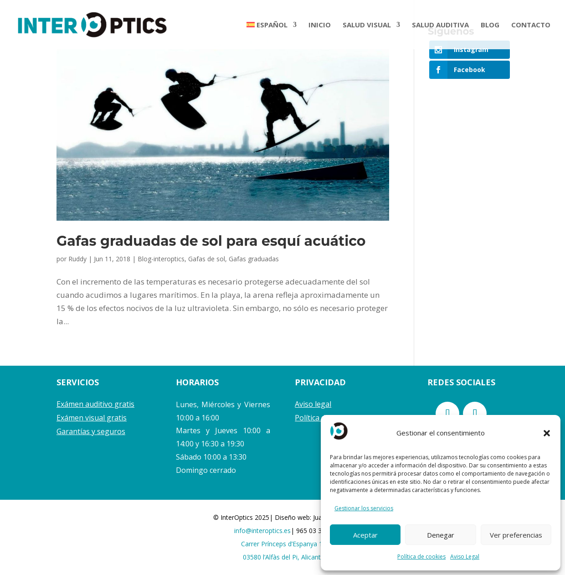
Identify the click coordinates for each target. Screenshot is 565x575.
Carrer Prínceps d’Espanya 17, (284, 543)
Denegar (440, 534)
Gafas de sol (206, 258)
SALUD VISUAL (367, 25)
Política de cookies (421, 556)
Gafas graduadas (254, 258)
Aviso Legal (464, 556)
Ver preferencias (516, 534)
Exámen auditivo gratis (95, 404)
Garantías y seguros (90, 431)
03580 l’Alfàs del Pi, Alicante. (284, 557)
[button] (546, 433)
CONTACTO (530, 25)
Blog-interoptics (161, 258)
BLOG (490, 25)
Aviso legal (313, 404)
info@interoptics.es (262, 530)
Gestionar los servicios (363, 508)
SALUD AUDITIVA (440, 25)
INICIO (319, 25)
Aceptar (365, 534)
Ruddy (77, 258)
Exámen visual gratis (91, 418)
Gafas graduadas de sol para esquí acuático (210, 241)
